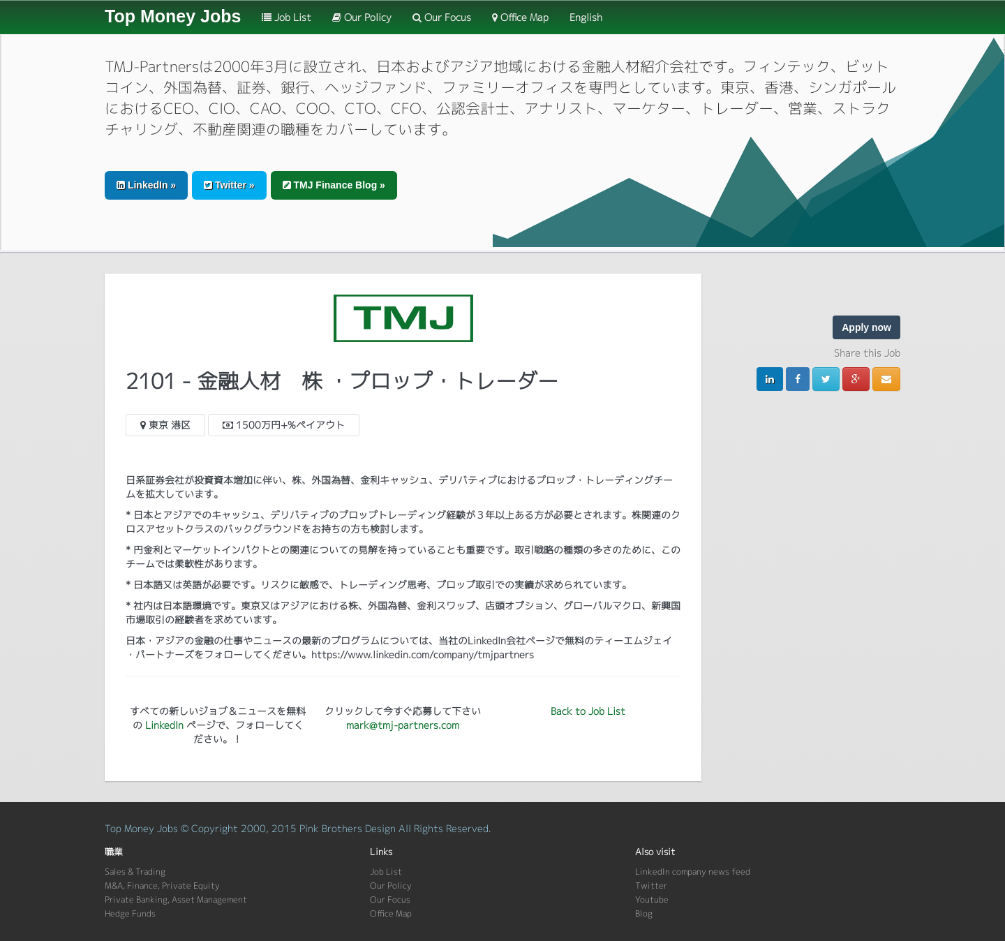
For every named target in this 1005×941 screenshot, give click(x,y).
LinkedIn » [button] (146, 185)
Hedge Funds (130, 913)
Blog (644, 913)
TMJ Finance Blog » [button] (334, 185)
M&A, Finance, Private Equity (162, 885)
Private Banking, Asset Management (176, 899)
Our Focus (441, 17)
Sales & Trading (135, 871)
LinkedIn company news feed (692, 871)
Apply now (866, 327)
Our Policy (362, 17)
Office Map (520, 17)
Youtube (652, 899)
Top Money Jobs (173, 16)
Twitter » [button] (229, 185)
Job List (286, 17)
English (586, 17)
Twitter (651, 885)
